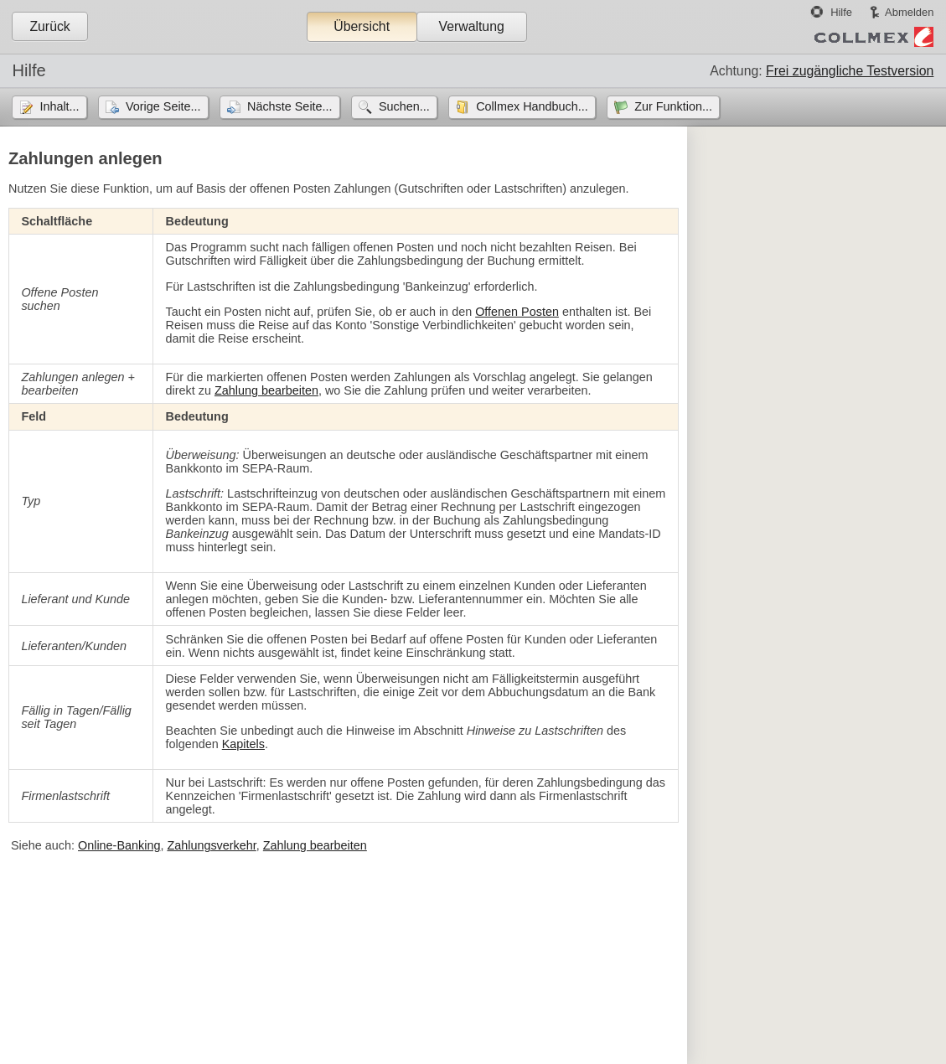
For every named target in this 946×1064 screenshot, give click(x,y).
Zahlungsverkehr (211, 845)
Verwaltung (471, 26)
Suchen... (404, 106)
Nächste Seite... (290, 106)
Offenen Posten (517, 311)
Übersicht (361, 26)
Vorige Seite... (163, 106)
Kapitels (243, 744)
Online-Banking (119, 845)
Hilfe (841, 12)
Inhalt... (59, 106)
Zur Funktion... (673, 106)
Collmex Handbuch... (532, 106)
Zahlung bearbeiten (266, 390)
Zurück (49, 26)
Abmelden (909, 12)
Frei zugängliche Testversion (849, 71)
